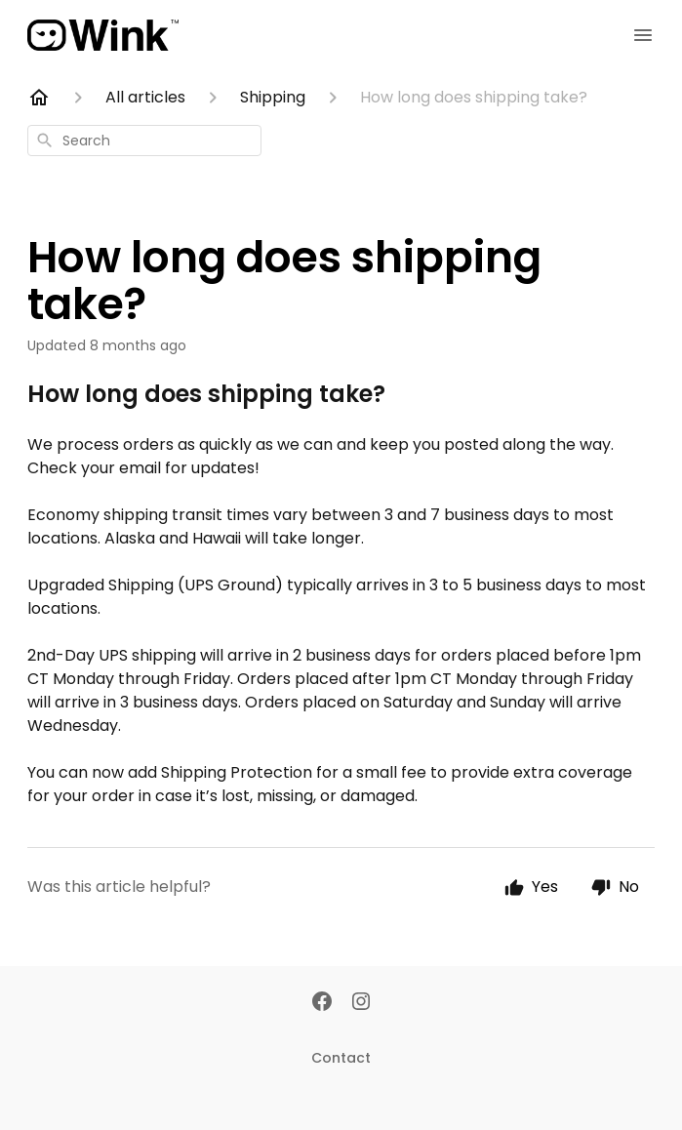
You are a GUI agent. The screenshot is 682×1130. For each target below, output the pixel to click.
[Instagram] (361, 1003)
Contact (341, 1058)
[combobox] (144, 140)
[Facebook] (322, 1003)
